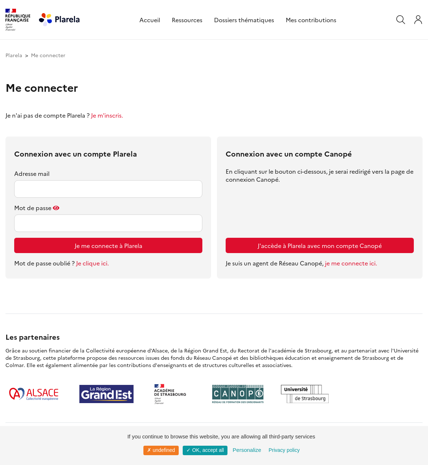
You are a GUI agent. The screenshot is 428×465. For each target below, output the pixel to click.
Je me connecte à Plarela (108, 245)
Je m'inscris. (107, 115)
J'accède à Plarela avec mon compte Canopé (320, 245)
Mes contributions (311, 20)
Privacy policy (284, 450)
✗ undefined (161, 450)
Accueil (149, 20)
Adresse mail (31, 173)
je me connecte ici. (351, 263)
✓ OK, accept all (205, 450)
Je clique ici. (92, 263)
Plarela (13, 55)
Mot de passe (32, 208)
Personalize (247, 450)
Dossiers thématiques (244, 20)
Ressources (187, 20)
